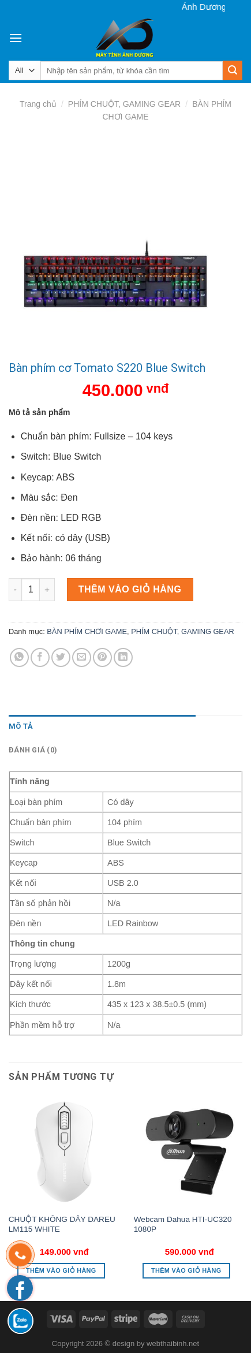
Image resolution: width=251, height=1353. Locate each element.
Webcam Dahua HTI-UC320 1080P (183, 1224)
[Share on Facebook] (40, 657)
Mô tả (21, 726)
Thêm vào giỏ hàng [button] (61, 1270)
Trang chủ (38, 104)
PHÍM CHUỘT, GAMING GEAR (124, 104)
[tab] (102, 726)
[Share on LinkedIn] (123, 657)
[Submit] (232, 70)
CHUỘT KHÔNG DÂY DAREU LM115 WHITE (62, 1224)
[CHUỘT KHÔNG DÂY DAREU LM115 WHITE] (64, 1151)
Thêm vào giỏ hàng (130, 589)
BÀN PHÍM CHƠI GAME (87, 631)
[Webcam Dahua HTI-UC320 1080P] (189, 1151)
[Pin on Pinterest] (102, 657)
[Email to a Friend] (81, 657)
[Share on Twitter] (60, 657)
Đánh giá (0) (33, 750)
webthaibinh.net (173, 1343)
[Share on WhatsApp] (19, 657)
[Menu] (16, 38)
